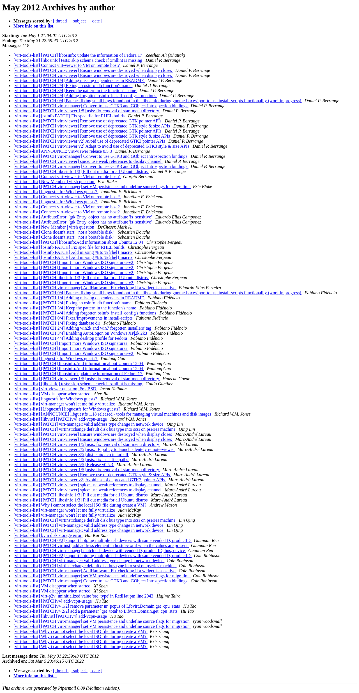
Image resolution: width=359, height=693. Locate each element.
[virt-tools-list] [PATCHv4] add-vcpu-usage (53, 601)
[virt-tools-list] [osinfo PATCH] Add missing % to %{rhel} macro (73, 252)
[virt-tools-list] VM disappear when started (52, 393)
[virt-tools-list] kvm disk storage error (48, 535)
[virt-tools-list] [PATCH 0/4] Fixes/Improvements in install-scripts (73, 318)
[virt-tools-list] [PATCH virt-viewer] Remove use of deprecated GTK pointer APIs (88, 120)
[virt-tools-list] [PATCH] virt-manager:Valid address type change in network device (88, 424)
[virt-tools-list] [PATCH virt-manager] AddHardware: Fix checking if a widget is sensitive (94, 287)
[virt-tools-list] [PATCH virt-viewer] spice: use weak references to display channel (88, 161)
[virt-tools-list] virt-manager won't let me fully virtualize (64, 404)
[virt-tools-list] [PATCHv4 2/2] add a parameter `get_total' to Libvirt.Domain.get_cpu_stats (95, 611)
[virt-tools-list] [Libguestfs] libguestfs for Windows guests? (67, 409)
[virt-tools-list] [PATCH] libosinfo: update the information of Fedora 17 (78, 55)
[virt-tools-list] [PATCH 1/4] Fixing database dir (57, 323)
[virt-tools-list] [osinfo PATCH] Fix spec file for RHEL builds (69, 115)
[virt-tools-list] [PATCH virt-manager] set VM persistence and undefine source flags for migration (102, 186)
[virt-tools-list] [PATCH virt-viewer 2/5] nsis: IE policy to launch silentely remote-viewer (94, 449)
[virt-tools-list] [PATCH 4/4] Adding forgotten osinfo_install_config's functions (85, 95)
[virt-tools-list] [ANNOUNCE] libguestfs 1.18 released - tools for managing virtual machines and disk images (112, 414)
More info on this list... (35, 26)
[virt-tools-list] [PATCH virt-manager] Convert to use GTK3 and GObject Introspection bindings (100, 105)
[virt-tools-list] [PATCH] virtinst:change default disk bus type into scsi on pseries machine (95, 429)
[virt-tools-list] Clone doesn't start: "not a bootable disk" (64, 232)
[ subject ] (80, 21)
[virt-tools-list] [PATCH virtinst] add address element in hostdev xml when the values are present (101, 545)
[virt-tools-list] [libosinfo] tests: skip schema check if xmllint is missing (78, 60)
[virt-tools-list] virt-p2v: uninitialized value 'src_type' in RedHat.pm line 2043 (84, 596)
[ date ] (96, 21)
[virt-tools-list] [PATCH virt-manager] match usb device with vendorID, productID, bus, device (99, 550)
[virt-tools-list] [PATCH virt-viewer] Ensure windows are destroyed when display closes (93, 70)
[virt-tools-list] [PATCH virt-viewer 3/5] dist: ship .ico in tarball (71, 454)
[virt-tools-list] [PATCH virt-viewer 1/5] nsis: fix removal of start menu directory (86, 110)
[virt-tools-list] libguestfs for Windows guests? (55, 191)
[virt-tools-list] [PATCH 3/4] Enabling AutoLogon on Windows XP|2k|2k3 (80, 333)
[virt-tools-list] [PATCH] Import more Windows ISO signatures (70, 343)
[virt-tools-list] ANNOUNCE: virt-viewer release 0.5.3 (63, 151)
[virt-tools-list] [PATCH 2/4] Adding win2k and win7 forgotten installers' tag (82, 328)
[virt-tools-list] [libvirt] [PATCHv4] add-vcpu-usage (60, 419)
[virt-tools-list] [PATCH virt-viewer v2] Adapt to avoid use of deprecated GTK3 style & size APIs (101, 146)
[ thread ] (61, 21)
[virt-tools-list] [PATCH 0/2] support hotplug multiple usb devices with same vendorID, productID (102, 540)
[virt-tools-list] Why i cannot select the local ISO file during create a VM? (80, 505)
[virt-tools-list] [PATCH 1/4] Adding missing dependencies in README (79, 80)
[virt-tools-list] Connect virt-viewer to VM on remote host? (67, 65)
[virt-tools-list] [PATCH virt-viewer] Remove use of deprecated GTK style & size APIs (92, 126)
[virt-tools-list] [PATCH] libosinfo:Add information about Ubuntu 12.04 (78, 242)
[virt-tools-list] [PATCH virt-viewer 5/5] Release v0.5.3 (63, 464)
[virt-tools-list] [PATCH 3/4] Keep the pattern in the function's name (75, 90)
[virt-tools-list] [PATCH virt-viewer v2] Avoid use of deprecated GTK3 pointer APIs (89, 141)
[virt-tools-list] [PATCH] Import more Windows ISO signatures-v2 (73, 262)
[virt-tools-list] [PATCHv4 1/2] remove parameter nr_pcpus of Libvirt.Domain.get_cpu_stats (97, 606)
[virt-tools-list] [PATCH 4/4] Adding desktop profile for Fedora (70, 338)
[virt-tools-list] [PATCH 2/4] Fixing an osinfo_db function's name (73, 85)
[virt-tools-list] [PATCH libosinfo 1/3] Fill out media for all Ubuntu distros (81, 171)
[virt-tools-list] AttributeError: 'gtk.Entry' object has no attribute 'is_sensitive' (83, 217)
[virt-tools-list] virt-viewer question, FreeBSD (55, 388)
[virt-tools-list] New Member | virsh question (54, 181)
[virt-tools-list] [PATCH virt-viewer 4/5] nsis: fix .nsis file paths (71, 459)
